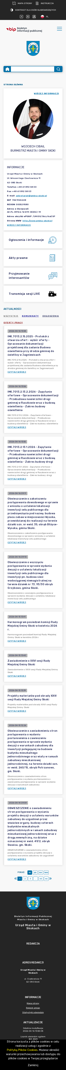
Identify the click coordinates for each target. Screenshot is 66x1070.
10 (30, 872)
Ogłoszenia (50, 316)
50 (40, 872)
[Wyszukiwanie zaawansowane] (32, 69)
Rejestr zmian (33, 1008)
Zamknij (33, 1065)
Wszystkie (11, 316)
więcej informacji (46, 93)
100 (46, 872)
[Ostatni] (50, 879)
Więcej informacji (19, 225)
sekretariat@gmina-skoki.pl (31, 195)
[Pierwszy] (15, 879)
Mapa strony (22, 3)
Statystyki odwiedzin (33, 1012)
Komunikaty (30, 316)
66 (46, 878)
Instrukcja (45, 3)
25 (35, 872)
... (35, 878)
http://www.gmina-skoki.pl (37, 220)
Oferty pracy (13, 322)
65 (41, 878)
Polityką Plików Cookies (22, 1050)
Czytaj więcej (17, 372)
